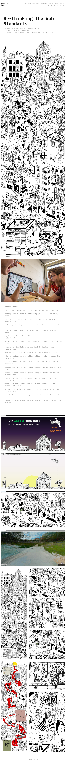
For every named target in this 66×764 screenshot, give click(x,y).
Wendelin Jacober (5, 4)
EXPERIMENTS (44, 3)
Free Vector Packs (30, 3)
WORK (37, 3)
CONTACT (62, 3)
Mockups (51, 3)
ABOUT (56, 3)
